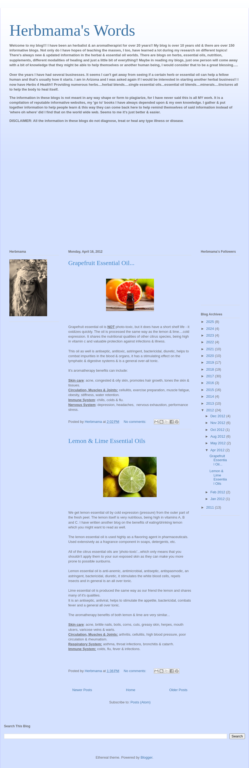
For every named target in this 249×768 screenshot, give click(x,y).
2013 (210, 403)
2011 (210, 507)
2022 (210, 342)
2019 (210, 362)
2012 (210, 410)
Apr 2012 (217, 450)
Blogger (146, 757)
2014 (210, 396)
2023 (210, 335)
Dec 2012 (218, 416)
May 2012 (218, 443)
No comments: (135, 422)
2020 (210, 356)
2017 (210, 376)
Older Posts (178, 690)
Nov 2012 (218, 423)
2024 (210, 329)
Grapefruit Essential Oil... (101, 262)
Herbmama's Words (72, 30)
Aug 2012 (218, 436)
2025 (210, 322)
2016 (210, 383)
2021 (210, 349)
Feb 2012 (218, 492)
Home (130, 690)
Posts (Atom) (140, 702)
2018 (210, 369)
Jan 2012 (218, 499)
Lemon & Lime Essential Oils (106, 440)
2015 (210, 390)
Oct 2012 (217, 430)
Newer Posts (82, 690)
